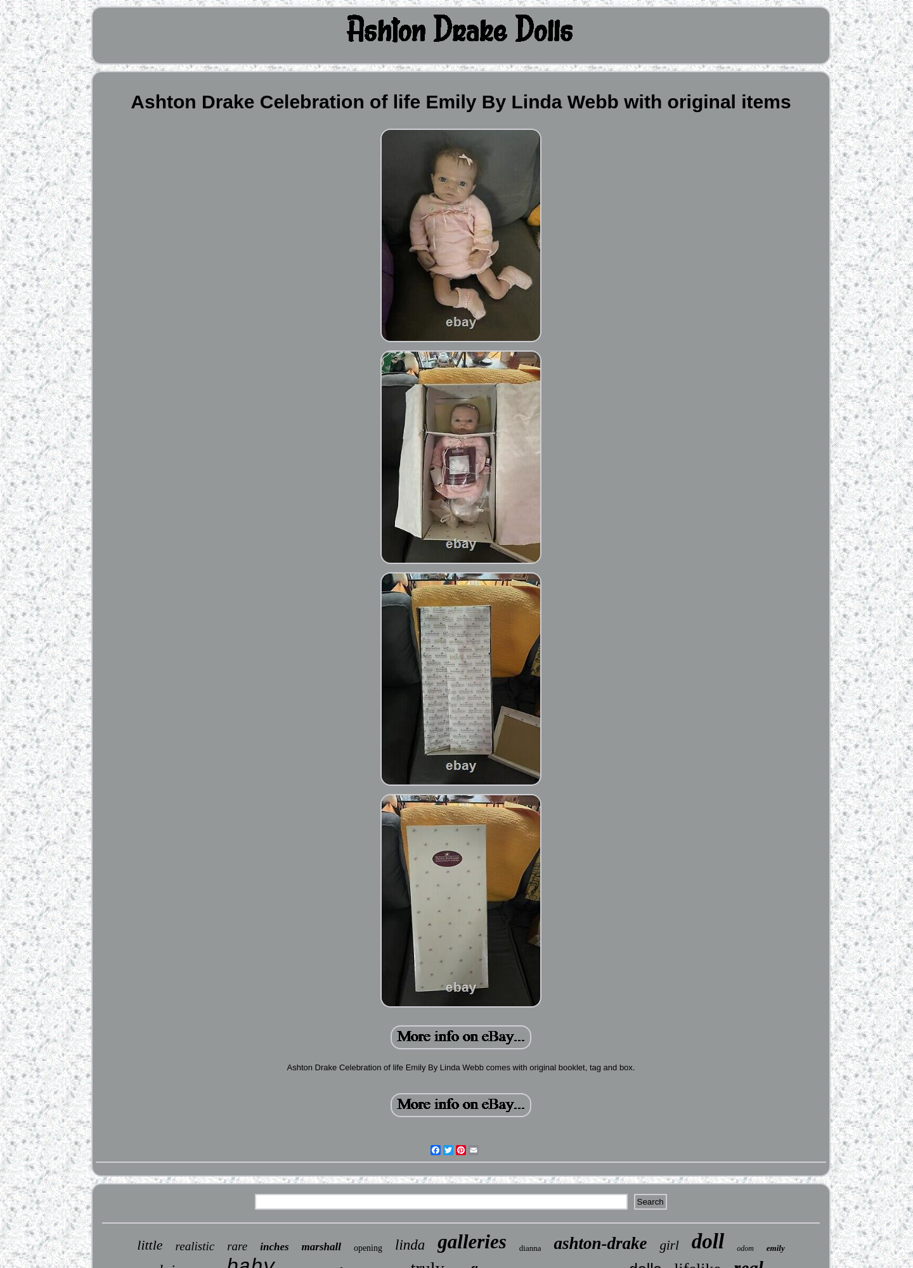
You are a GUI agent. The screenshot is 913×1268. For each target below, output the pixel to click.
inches (274, 1247)
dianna (530, 1248)
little (149, 1245)
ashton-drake (600, 1243)
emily (776, 1248)
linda (410, 1245)
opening (368, 1248)
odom (745, 1248)
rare (237, 1246)
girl (668, 1245)
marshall (321, 1247)
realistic (195, 1246)
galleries (472, 1242)
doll (708, 1241)
